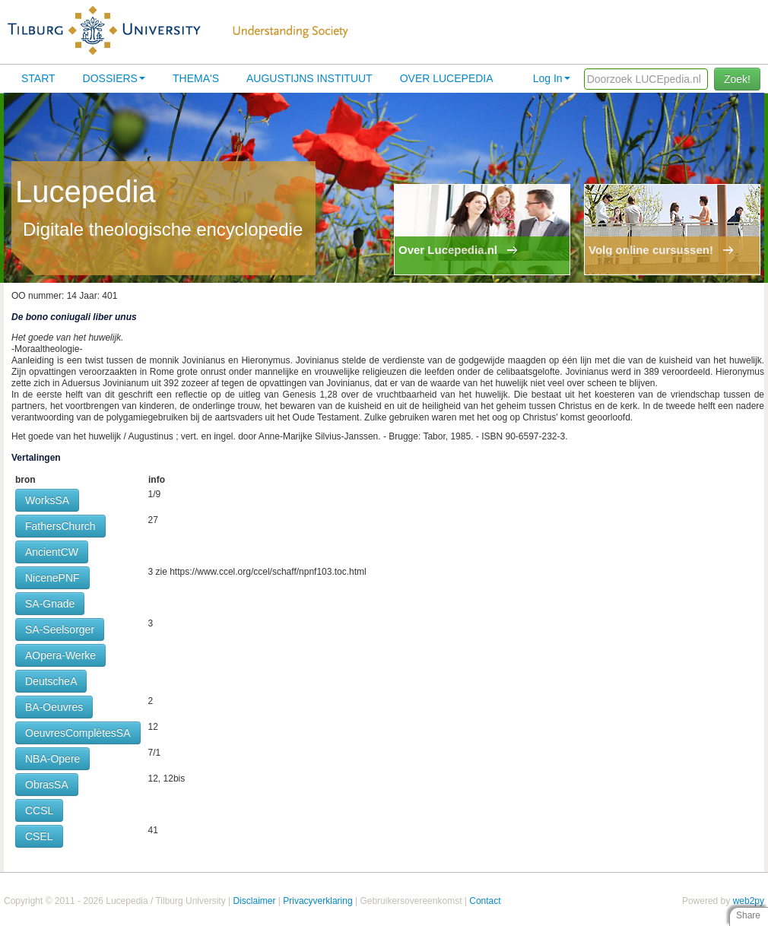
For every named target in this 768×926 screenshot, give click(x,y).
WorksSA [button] (47, 500)
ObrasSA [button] (46, 785)
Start (38, 78)
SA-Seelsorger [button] (59, 629)
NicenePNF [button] (52, 578)
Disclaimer (254, 901)
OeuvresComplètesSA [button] (78, 733)
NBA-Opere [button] (52, 759)
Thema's (196, 78)
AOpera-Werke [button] (60, 655)
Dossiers (114, 78)
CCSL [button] (39, 810)
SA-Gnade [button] (50, 604)
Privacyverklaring (317, 901)
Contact (484, 901)
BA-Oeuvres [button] (54, 707)
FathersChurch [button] (60, 526)
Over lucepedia (446, 78)
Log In (551, 78)
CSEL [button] (39, 836)
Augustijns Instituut (309, 78)
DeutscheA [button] (51, 681)
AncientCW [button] (51, 552)
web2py (748, 901)
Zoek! (737, 79)
